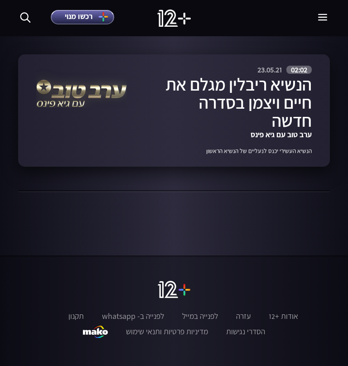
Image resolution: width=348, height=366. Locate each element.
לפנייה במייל (200, 316)
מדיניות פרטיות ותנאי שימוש (167, 332)
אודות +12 (283, 316)
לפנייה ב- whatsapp (133, 316)
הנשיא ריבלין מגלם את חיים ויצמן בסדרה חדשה (238, 102)
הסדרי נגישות (245, 332)
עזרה (243, 316)
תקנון (76, 316)
